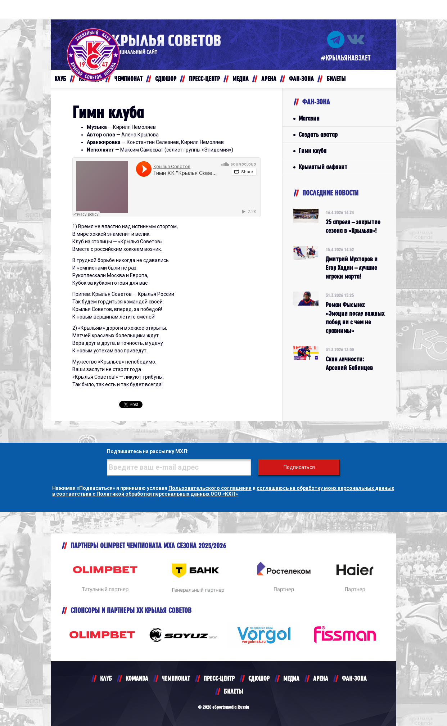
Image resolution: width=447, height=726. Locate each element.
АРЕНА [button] (268, 78)
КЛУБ (106, 678)
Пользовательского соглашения (210, 488)
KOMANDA (137, 678)
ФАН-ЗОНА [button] (301, 78)
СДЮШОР (259, 678)
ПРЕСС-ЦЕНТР (219, 678)
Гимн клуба (312, 150)
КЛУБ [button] (60, 78)
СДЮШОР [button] (165, 78)
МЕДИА (291, 678)
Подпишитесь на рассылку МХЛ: (148, 451)
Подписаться (299, 467)
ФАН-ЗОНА (354, 678)
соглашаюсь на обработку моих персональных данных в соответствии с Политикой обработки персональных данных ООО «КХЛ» (223, 491)
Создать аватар (318, 134)
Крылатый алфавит (323, 166)
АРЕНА (320, 678)
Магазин (309, 118)
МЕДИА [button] (240, 78)
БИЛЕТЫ (233, 691)
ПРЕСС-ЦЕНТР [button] (204, 78)
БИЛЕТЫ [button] (336, 78)
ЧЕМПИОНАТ (176, 678)
